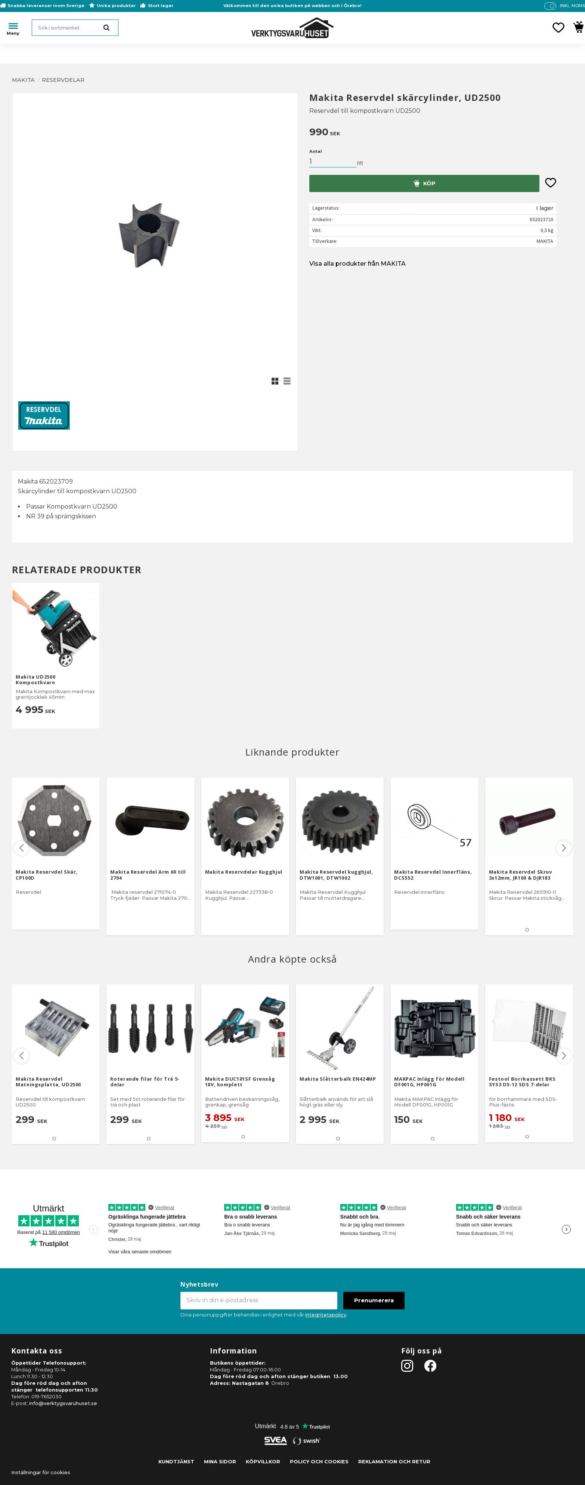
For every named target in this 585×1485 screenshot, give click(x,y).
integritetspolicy (325, 1315)
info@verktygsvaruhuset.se (63, 1403)
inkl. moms (572, 5)
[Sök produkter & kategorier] (75, 27)
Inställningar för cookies (40, 1472)
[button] (558, 27)
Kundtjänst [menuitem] (176, 1461)
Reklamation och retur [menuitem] (394, 1461)
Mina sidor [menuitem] (220, 1461)
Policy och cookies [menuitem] (319, 1461)
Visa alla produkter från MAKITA (357, 263)
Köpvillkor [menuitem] (263, 1461)
